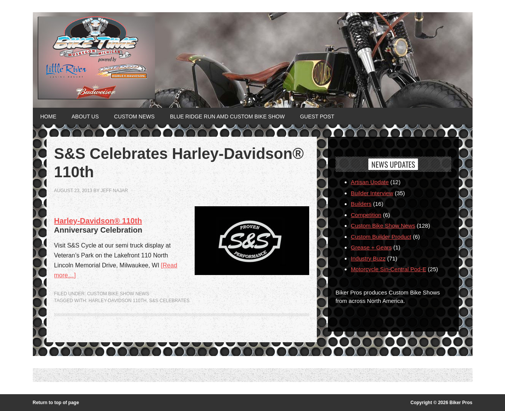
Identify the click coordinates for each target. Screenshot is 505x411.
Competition (366, 215)
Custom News (134, 116)
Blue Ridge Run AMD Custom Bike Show (227, 116)
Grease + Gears (371, 247)
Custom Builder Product (381, 236)
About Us (85, 116)
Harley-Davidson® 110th (98, 221)
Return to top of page (56, 402)
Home (48, 116)
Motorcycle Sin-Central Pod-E (388, 269)
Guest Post (317, 116)
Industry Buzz (368, 258)
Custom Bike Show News (118, 293)
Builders (361, 204)
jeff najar (114, 190)
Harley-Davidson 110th (118, 300)
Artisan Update (370, 182)
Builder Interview (372, 193)
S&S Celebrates (169, 300)
